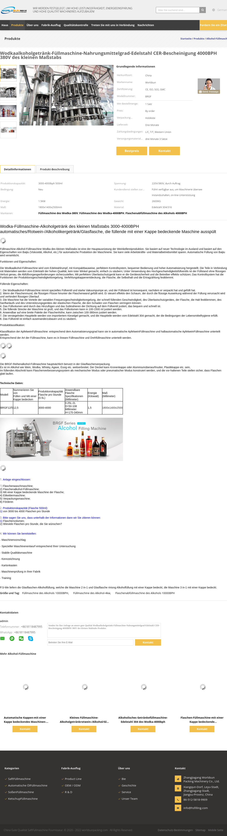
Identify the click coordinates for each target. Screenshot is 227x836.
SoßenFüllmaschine (19, 792)
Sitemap (200, 830)
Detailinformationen (17, 169)
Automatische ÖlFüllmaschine (26, 785)
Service (124, 792)
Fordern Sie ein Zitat (213, 25)
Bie (122, 779)
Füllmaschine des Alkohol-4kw (91, 593)
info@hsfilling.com (195, 808)
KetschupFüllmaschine (21, 798)
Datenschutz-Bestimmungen (175, 830)
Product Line (71, 779)
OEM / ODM (71, 785)
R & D (66, 792)
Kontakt (164, 151)
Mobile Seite (215, 830)
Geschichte (127, 785)
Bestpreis (132, 151)
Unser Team (128, 798)
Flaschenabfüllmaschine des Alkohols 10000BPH (145, 593)
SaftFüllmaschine (18, 779)
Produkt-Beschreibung (55, 169)
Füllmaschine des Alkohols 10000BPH (45, 593)
